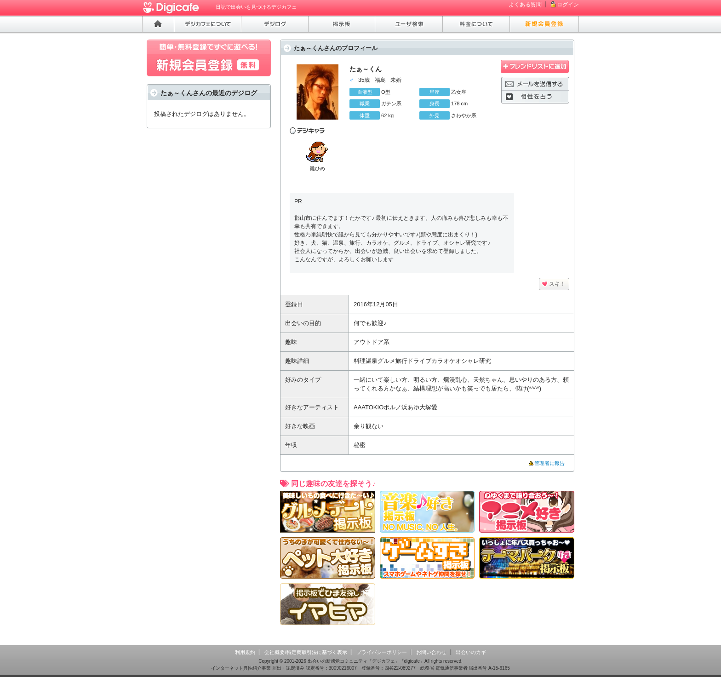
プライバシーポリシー (381, 652)
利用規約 (245, 652)
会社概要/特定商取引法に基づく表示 (305, 652)
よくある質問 (525, 4)
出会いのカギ (471, 652)
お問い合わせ (431, 652)
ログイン (568, 4)
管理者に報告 (549, 463)
